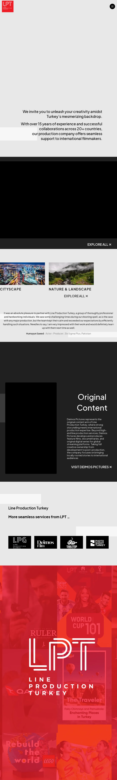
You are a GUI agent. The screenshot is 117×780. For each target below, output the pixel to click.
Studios (8, 289)
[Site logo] (7, 6)
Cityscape (59, 289)
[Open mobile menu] (112, 6)
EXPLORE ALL (60, 244)
